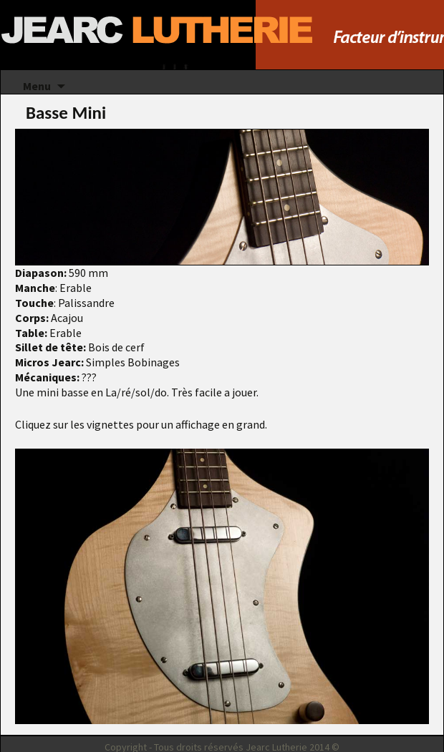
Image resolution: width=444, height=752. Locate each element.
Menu (37, 86)
